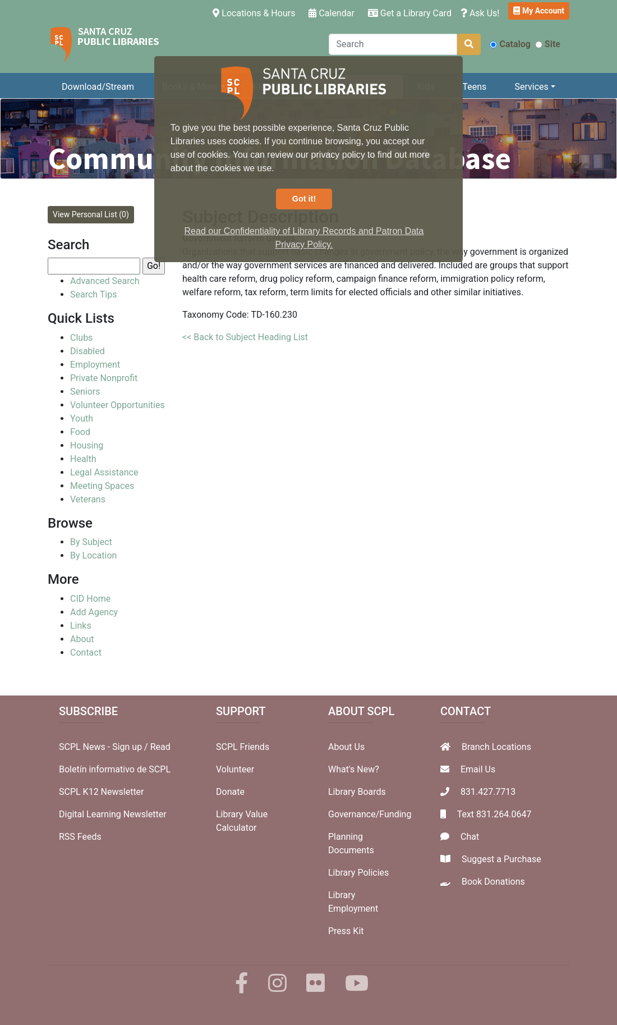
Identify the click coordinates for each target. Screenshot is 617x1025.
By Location (93, 555)
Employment (95, 364)
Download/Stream (98, 86)
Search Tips (93, 294)
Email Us (478, 769)
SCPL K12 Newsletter (101, 791)
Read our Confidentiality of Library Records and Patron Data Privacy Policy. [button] (304, 237)
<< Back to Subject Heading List (245, 337)
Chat (470, 836)
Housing (86, 445)
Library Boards (357, 791)
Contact (86, 652)
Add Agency (94, 612)
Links (80, 625)
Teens (475, 86)
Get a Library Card (410, 13)
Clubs (81, 337)
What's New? (353, 769)
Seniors (85, 391)
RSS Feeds (80, 836)
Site (547, 44)
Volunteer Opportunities (117, 405)
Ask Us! (480, 13)
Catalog (510, 44)
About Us (346, 747)
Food (80, 432)
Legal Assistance (104, 472)
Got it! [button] (304, 198)
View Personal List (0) (91, 214)
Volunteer (235, 769)
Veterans (87, 499)
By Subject (91, 542)
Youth (81, 418)
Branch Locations (496, 747)
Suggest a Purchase (501, 859)
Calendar (331, 13)
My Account (538, 10)
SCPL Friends (242, 747)
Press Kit (346, 931)
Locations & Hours (256, 12)
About (82, 639)
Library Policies (358, 872)
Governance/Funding (369, 814)
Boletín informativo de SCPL (115, 769)
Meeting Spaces (102, 486)
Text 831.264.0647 (494, 814)
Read (160, 747)
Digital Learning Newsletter (113, 814)
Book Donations (493, 881)
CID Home (90, 598)
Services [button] (531, 86)
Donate (230, 791)
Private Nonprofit (103, 378)
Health (83, 459)
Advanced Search (105, 281)
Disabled (87, 351)
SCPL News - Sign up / (104, 747)
